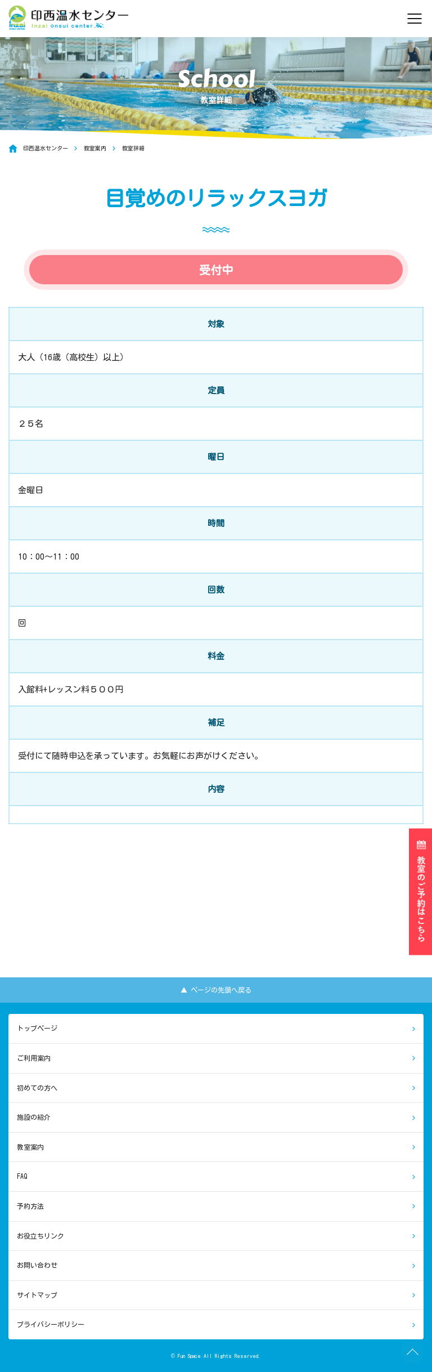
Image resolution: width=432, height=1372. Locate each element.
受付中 (216, 269)
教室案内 (30, 1146)
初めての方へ (37, 1087)
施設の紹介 (34, 1117)
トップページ (37, 1028)
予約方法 (30, 1206)
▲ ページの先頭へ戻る (216, 989)
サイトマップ (37, 1294)
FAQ (22, 1176)
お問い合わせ (37, 1265)
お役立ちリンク (40, 1235)
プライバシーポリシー (50, 1324)
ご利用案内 (34, 1057)
